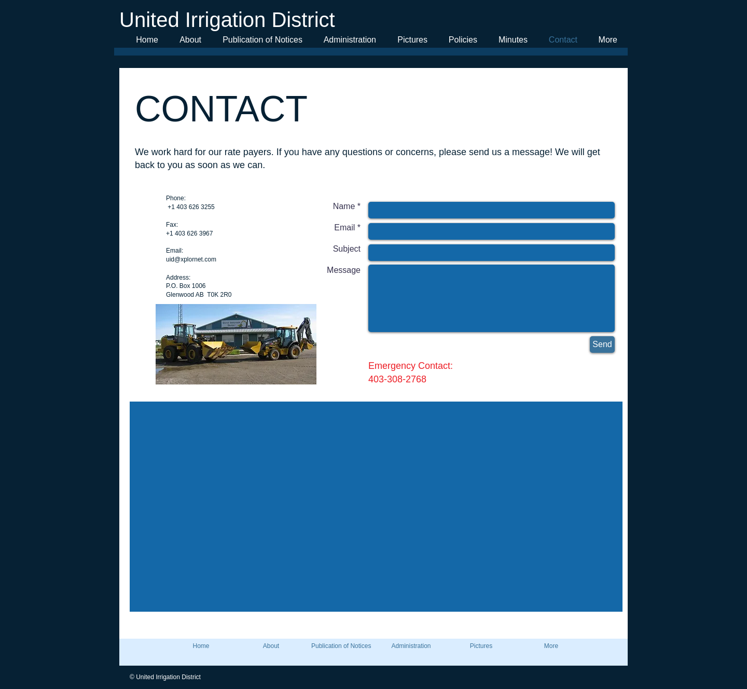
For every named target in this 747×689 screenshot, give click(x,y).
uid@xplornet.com (191, 259)
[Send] (602, 344)
